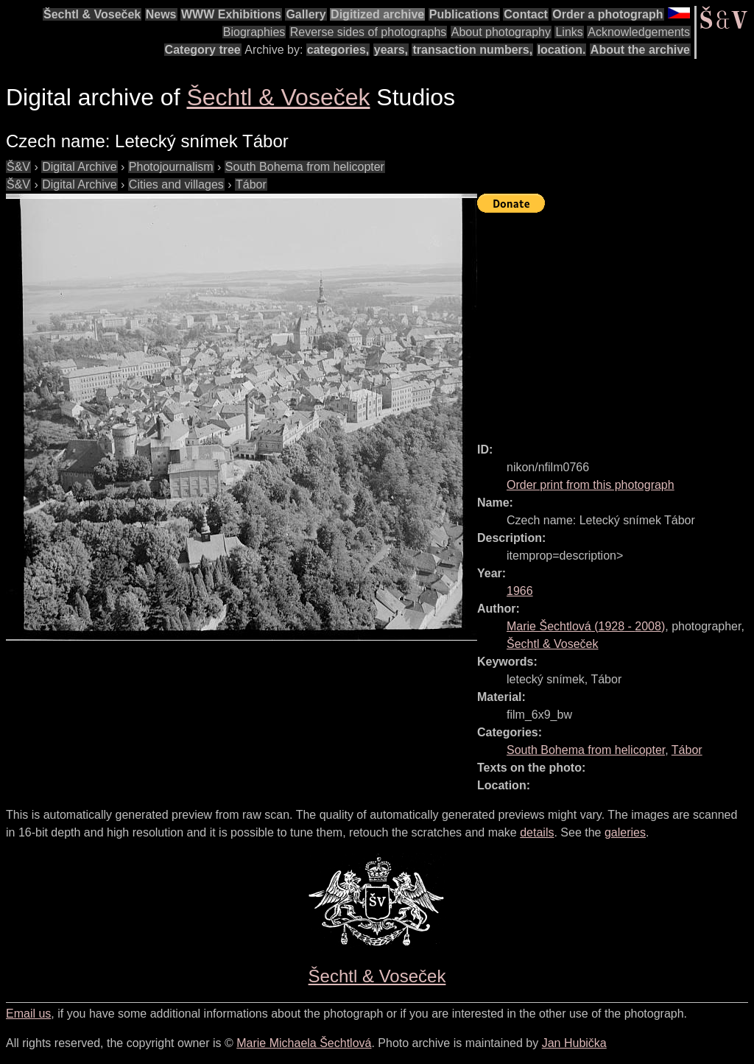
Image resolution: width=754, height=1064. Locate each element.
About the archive (640, 49)
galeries (625, 832)
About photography (501, 32)
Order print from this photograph (590, 485)
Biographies (254, 32)
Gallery (305, 14)
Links (568, 32)
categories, (338, 49)
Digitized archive (377, 14)
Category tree (203, 49)
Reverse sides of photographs (368, 32)
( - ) (586, 626)
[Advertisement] (615, 321)
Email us (28, 1013)
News (161, 14)
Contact (526, 14)
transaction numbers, (472, 49)
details (537, 832)
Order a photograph (607, 14)
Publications (464, 14)
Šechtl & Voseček (92, 14)
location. (562, 49)
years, (391, 49)
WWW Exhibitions (231, 14)
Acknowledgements (639, 32)
